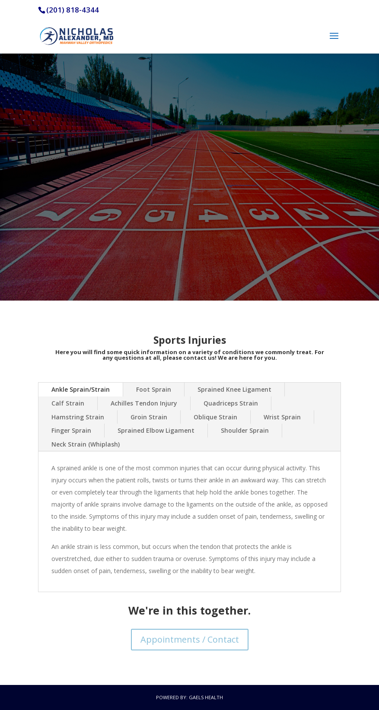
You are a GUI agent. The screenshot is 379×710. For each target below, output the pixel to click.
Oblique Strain (215, 417)
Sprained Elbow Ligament (156, 430)
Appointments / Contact (189, 639)
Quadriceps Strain (231, 403)
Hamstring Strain (77, 417)
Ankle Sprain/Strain (80, 389)
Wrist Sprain (282, 417)
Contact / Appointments (189, 256)
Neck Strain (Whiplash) (85, 444)
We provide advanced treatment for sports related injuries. (190, 154)
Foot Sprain (153, 389)
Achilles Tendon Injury (144, 403)
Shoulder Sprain (245, 430)
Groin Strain (149, 417)
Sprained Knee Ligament (234, 389)
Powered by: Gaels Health (189, 697)
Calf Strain (67, 403)
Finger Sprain (71, 430)
